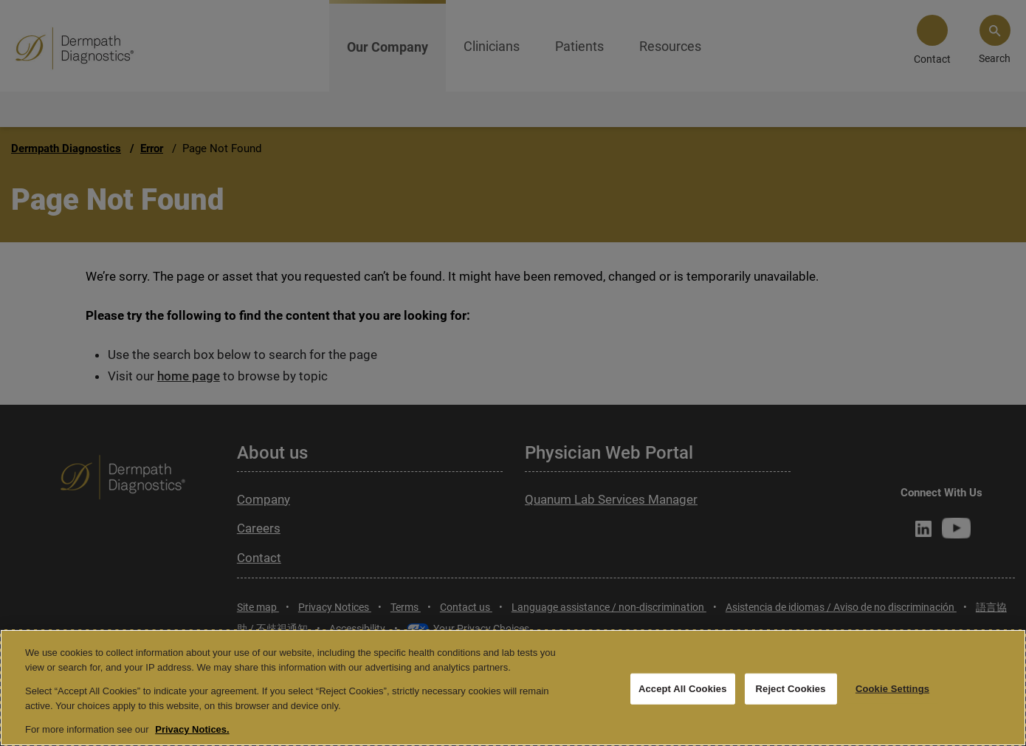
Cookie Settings (892, 688)
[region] (513, 687)
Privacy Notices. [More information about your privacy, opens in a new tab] (192, 729)
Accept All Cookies (682, 688)
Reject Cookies (791, 688)
